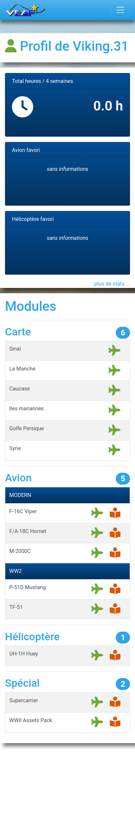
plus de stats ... (112, 284)
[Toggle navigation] (120, 10)
